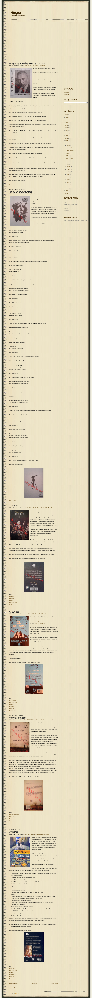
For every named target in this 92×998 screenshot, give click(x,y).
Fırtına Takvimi (17, 718)
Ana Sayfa (34, 983)
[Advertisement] (17, 40)
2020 (66, 125)
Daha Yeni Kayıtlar (13, 983)
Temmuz (69, 169)
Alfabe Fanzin (12, 500)
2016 (66, 135)
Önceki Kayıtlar (54, 983)
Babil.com (11, 598)
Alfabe (25, 193)
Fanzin (25, 65)
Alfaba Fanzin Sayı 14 (20, 192)
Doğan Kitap (27, 834)
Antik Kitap (26, 507)
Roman (39, 507)
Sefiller (13, 506)
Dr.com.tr (11, 706)
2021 (66, 122)
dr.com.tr (11, 604)
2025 (66, 114)
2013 (66, 188)
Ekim (68, 164)
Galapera (11, 184)
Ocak (68, 184)
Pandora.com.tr (12, 710)
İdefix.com (11, 600)
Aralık (68, 143)
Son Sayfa (66, 94)
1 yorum (53, 507)
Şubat (68, 182)
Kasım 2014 (38, 65)
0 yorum (43, 65)
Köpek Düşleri (31, 613)
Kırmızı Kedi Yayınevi (42, 719)
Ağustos (69, 166)
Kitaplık (16, 13)
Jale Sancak (34, 719)
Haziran (69, 171)
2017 (66, 133)
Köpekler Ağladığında (40, 623)
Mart (68, 179)
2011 (66, 193)
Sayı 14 (32, 193)
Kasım (68, 145)
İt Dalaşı (14, 612)
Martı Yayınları (45, 613)
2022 (66, 120)
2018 (66, 130)
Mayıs (68, 174)
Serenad (13, 832)
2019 (66, 127)
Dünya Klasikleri (33, 507)
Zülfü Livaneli (41, 834)
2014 (66, 140)
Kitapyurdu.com (13, 602)
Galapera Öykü (31, 65)
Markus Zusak (38, 613)
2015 (66, 138)
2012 (66, 190)
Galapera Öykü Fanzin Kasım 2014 (27, 63)
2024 (66, 117)
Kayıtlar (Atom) (16, 987)
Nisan (68, 177)
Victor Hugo (47, 507)
